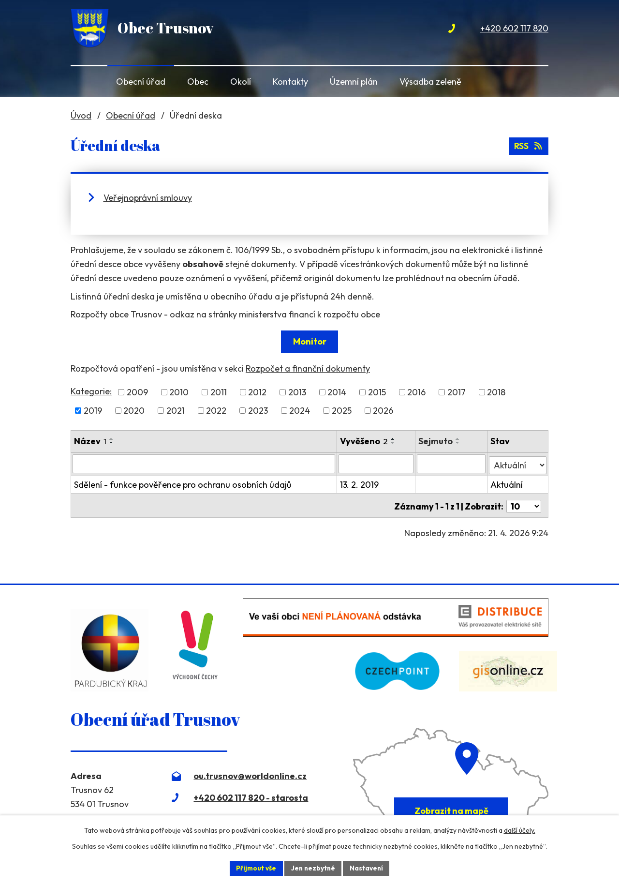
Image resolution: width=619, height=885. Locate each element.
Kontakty (290, 81)
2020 (134, 410)
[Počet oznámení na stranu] (523, 503)
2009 (137, 392)
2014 (336, 392)
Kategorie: (91, 391)
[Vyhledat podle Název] (204, 463)
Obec (197, 81)
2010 (179, 392)
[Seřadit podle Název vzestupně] (111, 439)
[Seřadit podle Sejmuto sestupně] (459, 443)
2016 (416, 392)
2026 (383, 410)
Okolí (240, 81)
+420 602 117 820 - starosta (250, 794)
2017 (456, 392)
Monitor (309, 341)
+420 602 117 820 (514, 28)
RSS (528, 145)
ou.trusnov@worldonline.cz (250, 772)
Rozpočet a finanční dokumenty (308, 368)
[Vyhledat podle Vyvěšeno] (376, 463)
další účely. (519, 829)
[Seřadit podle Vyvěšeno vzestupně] (393, 439)
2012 (257, 392)
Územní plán (354, 81)
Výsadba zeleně (430, 81)
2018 (496, 392)
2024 (299, 410)
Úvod (87, 81)
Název (90, 441)
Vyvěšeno (364, 441)
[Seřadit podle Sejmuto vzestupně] (459, 439)
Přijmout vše (254, 867)
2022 (216, 410)
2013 (297, 392)
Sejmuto (436, 441)
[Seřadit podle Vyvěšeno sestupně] (393, 443)
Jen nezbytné (313, 867)
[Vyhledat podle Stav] (517, 463)
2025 (342, 410)
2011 (218, 392)
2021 (175, 410)
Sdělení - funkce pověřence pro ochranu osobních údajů (182, 483)
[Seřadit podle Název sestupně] (111, 443)
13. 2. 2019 (359, 483)
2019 (93, 410)
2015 (377, 392)
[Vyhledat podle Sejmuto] (452, 463)
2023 (258, 410)
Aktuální (507, 483)
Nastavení (368, 867)
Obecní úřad (140, 81)
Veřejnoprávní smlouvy (147, 197)
